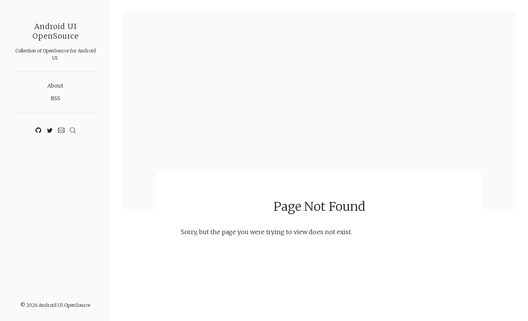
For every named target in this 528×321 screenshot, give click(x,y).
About (55, 85)
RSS (55, 98)
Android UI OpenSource (55, 31)
